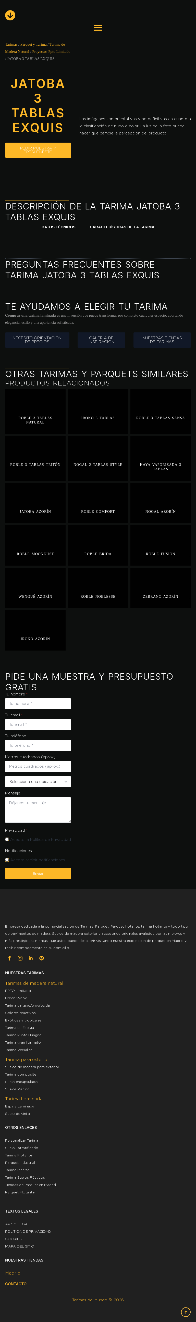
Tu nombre (16, 694)
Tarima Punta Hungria (23, 1035)
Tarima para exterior (27, 1059)
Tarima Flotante (18, 1155)
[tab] (59, 227)
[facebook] (9, 958)
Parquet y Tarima (33, 44)
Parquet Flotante (19, 1192)
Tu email (13, 715)
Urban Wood (16, 998)
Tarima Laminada (24, 1098)
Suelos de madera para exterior (32, 1067)
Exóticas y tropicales (23, 1020)
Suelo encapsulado (21, 1082)
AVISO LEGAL (17, 1224)
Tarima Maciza (17, 1170)
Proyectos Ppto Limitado (51, 51)
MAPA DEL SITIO (19, 1246)
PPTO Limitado (18, 991)
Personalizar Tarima (21, 1140)
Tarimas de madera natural (34, 983)
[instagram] (20, 958)
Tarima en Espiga (19, 1028)
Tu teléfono (15, 736)
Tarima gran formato (23, 1042)
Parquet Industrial (20, 1163)
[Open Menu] (98, 27)
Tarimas (11, 44)
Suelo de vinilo (17, 1114)
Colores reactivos (20, 1013)
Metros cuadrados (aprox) (30, 757)
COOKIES (13, 1239)
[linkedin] (31, 958)
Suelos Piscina (17, 1089)
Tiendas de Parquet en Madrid (30, 1185)
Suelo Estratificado (21, 1148)
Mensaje (12, 793)
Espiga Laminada (19, 1106)
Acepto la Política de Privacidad (40, 839)
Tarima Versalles (18, 1050)
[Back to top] (186, 1312)
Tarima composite (20, 1074)
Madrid (13, 1273)
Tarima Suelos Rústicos (25, 1177)
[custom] (41, 958)
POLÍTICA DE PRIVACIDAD (28, 1231)
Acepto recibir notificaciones (37, 860)
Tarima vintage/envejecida (27, 1005)
